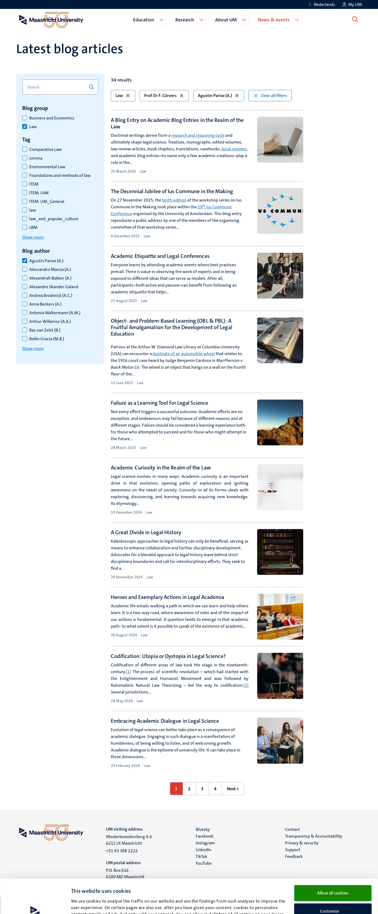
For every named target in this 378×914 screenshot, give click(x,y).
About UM (227, 20)
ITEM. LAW (39, 193)
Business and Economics (51, 118)
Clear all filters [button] (270, 95)
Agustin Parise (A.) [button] (219, 95)
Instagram (205, 843)
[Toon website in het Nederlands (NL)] (321, 4)
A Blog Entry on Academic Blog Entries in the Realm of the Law (177, 123)
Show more (33, 237)
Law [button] (123, 95)
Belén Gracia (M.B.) (46, 339)
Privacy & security (302, 843)
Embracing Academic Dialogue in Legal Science (165, 720)
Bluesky (203, 829)
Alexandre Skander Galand (53, 287)
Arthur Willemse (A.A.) (50, 321)
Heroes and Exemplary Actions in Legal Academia (167, 597)
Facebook (205, 836)
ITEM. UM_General (46, 201)
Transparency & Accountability (313, 836)
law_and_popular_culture (53, 219)
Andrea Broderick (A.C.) (50, 295)
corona (35, 158)
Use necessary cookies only (333, 896)
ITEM (33, 184)
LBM (33, 227)
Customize (333, 879)
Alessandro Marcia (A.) (50, 269)
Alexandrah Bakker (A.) (50, 278)
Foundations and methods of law (60, 175)
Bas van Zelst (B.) (44, 330)
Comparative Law (45, 149)
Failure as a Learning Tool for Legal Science (159, 402)
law (32, 210)
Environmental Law (47, 167)
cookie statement (171, 888)
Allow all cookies (332, 861)
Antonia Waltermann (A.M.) (54, 313)
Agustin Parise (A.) (46, 261)
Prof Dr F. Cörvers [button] (164, 95)
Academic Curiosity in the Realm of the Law (161, 467)
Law (33, 127)
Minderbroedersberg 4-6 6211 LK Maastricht (129, 840)
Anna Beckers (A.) (45, 304)
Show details (82, 903)
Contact (292, 829)
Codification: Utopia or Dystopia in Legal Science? (168, 656)
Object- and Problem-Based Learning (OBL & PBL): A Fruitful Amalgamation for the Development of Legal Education (171, 327)
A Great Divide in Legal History (146, 532)
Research (185, 20)
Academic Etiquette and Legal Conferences (160, 256)
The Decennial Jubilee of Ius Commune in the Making (172, 191)
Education (144, 20)
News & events (275, 20)
